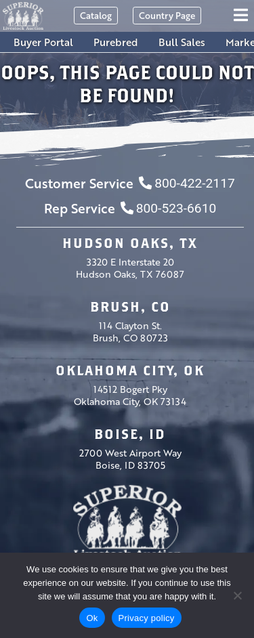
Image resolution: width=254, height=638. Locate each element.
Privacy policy (147, 618)
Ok (92, 618)
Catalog (96, 15)
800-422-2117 (186, 183)
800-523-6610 (168, 208)
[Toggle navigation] (243, 15)
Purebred (115, 42)
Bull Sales (181, 42)
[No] (237, 595)
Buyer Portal (43, 42)
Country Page (167, 15)
